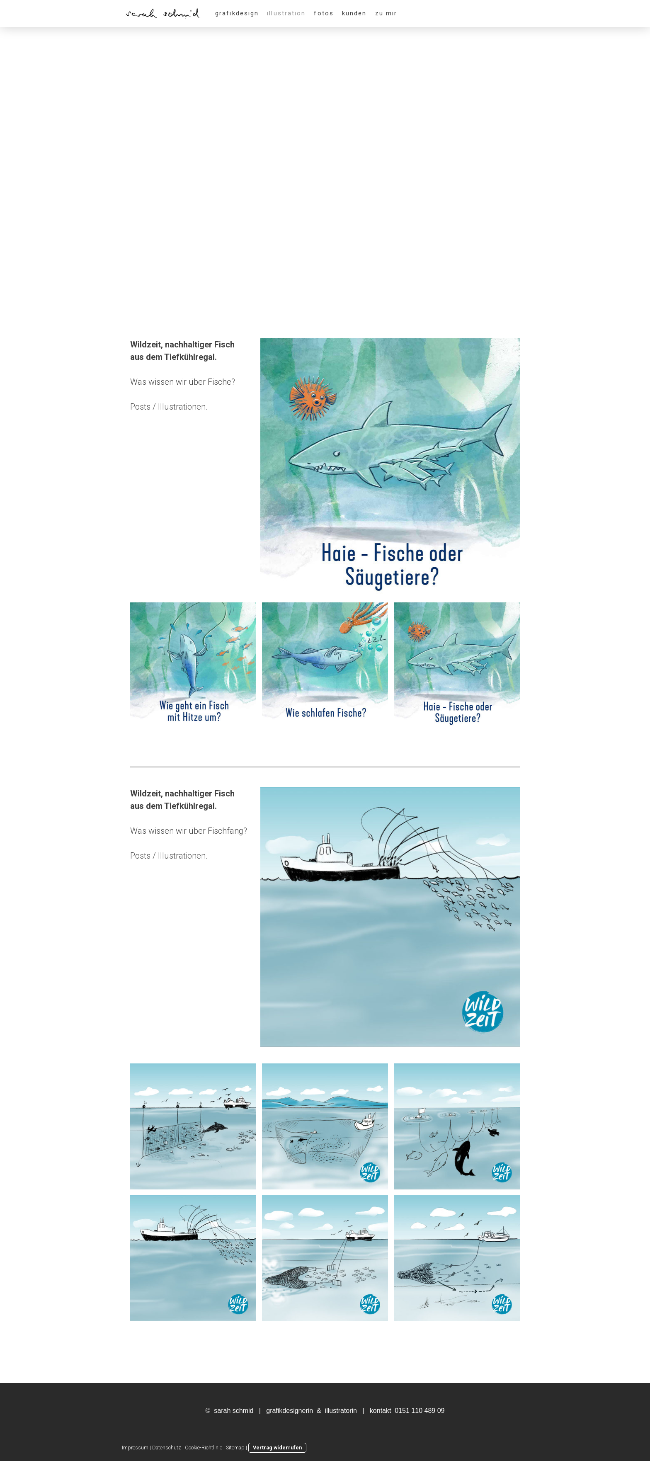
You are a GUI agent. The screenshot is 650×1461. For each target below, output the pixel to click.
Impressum (135, 1447)
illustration (286, 13)
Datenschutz (166, 1447)
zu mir (386, 13)
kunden (354, 13)
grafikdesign (237, 13)
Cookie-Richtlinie (203, 1447)
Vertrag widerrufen (277, 1447)
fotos (324, 13)
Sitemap (235, 1447)
